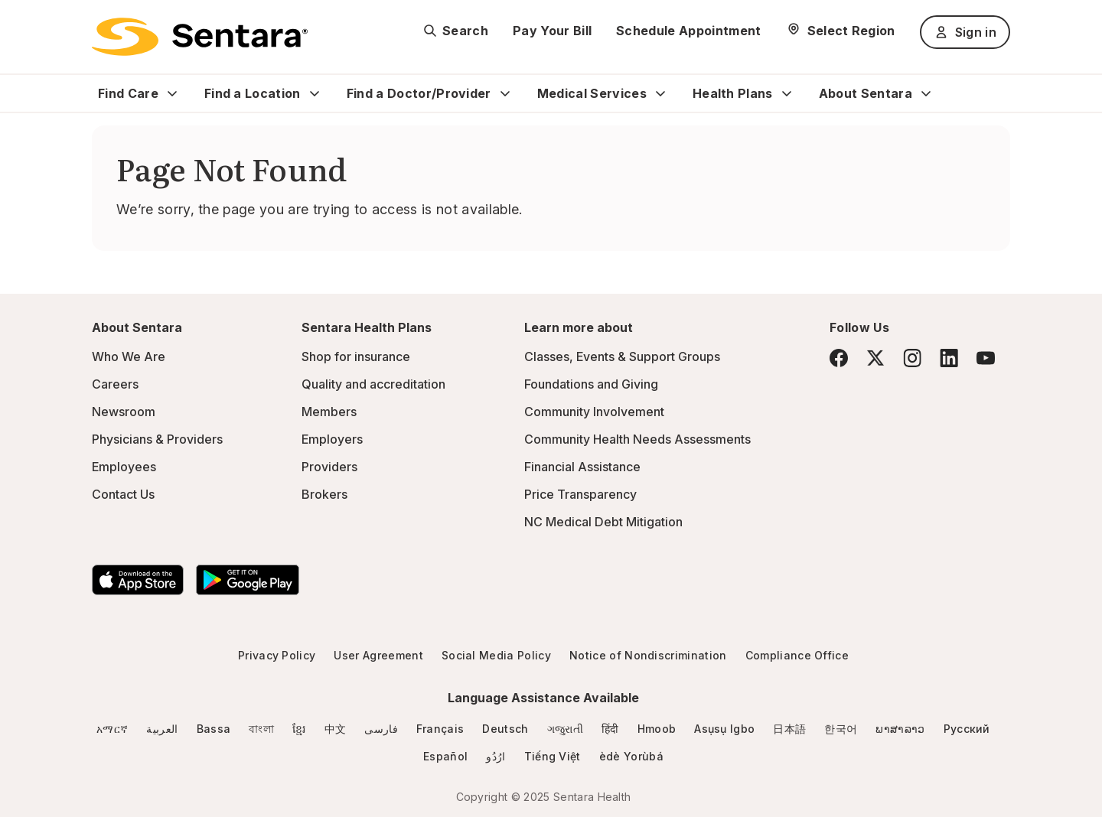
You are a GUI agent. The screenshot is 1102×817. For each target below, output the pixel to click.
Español (445, 756)
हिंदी (610, 728)
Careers (115, 384)
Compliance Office (797, 655)
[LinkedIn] (949, 357)
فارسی (381, 728)
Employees (124, 466)
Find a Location (252, 93)
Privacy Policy (276, 655)
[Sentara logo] (200, 36)
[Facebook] (839, 358)
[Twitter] (875, 358)
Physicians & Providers (157, 439)
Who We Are (128, 356)
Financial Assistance (582, 466)
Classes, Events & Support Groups (622, 356)
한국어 (840, 728)
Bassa (214, 728)
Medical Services (592, 93)
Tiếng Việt (552, 756)
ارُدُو (495, 756)
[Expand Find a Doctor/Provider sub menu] (505, 93)
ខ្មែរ (299, 728)
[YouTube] (985, 358)
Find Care (128, 93)
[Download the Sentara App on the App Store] (138, 580)
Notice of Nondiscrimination (648, 655)
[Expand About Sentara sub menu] (926, 93)
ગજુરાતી (565, 728)
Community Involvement (594, 411)
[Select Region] (840, 30)
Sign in (965, 32)
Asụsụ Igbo (724, 728)
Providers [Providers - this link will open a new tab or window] (329, 466)
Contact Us (123, 494)
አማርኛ (112, 728)
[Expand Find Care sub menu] (172, 93)
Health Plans (733, 93)
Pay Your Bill (552, 30)
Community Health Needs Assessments (637, 439)
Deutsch (505, 728)
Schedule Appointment (688, 30)
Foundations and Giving (591, 384)
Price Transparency (580, 494)
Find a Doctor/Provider (419, 93)
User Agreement (378, 655)
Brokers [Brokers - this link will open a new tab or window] (324, 494)
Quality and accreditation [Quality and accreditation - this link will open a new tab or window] (373, 384)
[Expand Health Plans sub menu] (786, 93)
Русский (967, 728)
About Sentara (865, 93)
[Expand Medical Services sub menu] (660, 93)
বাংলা (261, 728)
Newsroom (123, 411)
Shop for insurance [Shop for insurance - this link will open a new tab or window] (356, 356)
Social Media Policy (496, 655)
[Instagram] (912, 357)
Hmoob (657, 728)
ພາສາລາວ (899, 728)
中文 (335, 728)
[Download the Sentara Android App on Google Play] (247, 580)
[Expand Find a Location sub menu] (314, 93)
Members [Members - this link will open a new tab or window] (329, 411)
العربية (162, 728)
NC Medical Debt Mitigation (603, 521)
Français (440, 728)
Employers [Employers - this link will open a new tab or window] (332, 439)
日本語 (789, 728)
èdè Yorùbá (631, 756)
